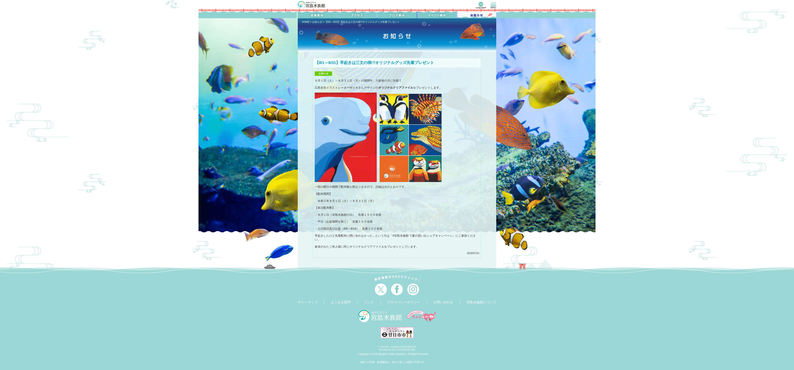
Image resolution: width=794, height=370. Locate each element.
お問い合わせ (443, 302)
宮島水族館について (481, 302)
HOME (305, 21)
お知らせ (317, 21)
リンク (369, 302)
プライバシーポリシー (403, 302)
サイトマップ (308, 302)
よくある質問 (341, 302)
